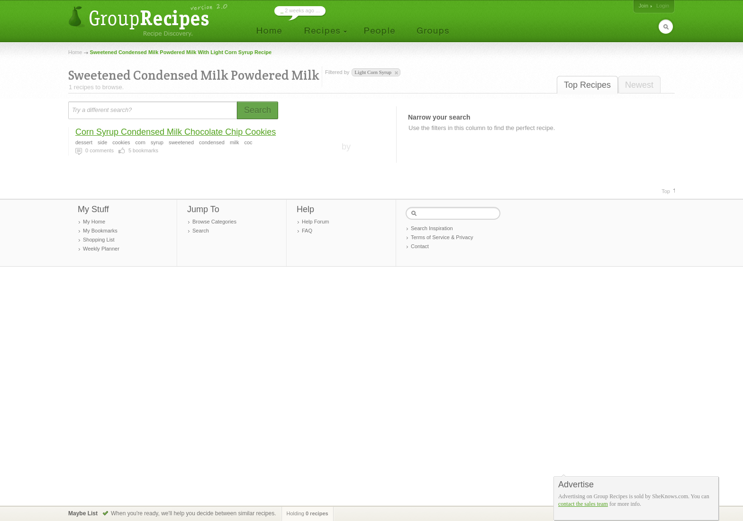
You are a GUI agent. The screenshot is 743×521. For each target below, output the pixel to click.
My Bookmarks (100, 230)
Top (665, 191)
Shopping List (99, 239)
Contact (420, 246)
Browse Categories (214, 221)
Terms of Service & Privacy (442, 237)
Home (75, 52)
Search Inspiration (432, 228)
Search (200, 230)
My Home (94, 221)
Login (662, 6)
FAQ (307, 230)
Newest (639, 85)
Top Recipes (587, 85)
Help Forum (315, 221)
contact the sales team (583, 504)
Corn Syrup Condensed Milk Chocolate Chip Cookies (175, 132)
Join (643, 6)
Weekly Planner (101, 248)
